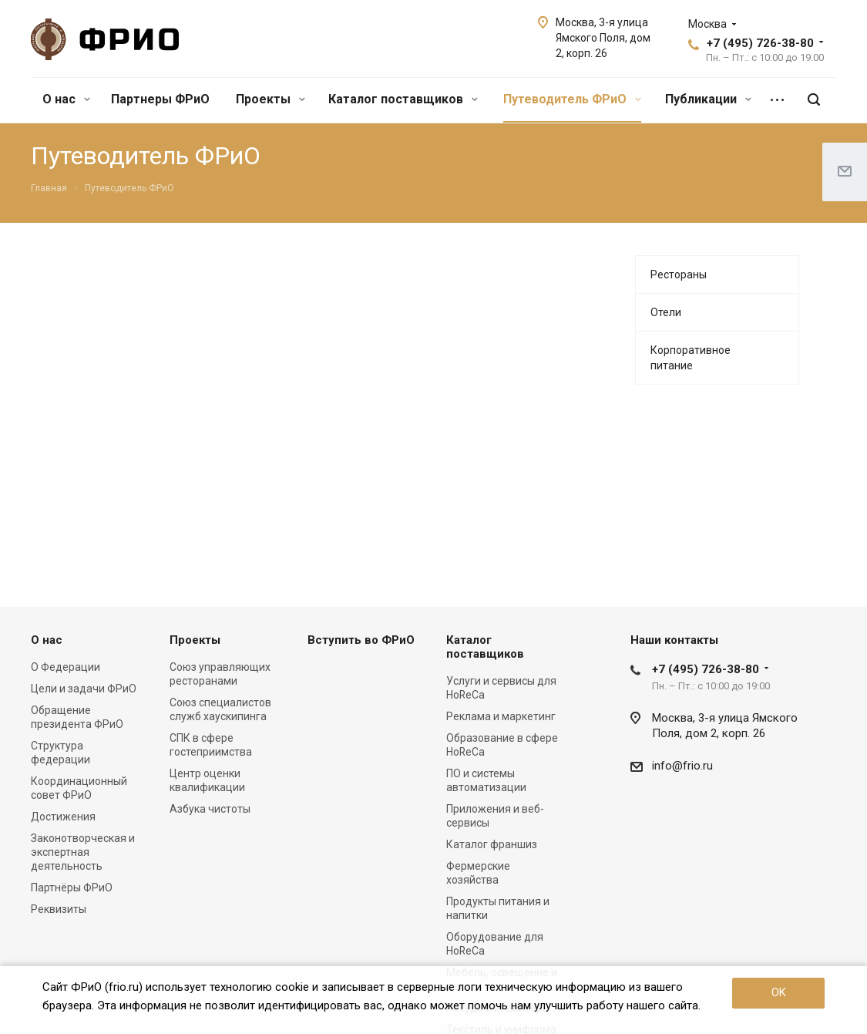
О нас (66, 99)
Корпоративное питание (690, 358)
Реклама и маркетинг (501, 716)
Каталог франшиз (491, 844)
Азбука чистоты (210, 809)
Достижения (63, 816)
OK (778, 992)
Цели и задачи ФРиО (83, 688)
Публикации (708, 99)
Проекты (270, 99)
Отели (665, 312)
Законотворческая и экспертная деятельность (83, 852)
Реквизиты (58, 909)
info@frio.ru (682, 766)
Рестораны (678, 274)
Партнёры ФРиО (72, 887)
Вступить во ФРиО (361, 640)
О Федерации (65, 667)
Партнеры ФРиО (160, 99)
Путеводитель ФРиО (572, 99)
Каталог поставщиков (403, 99)
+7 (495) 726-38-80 (760, 43)
